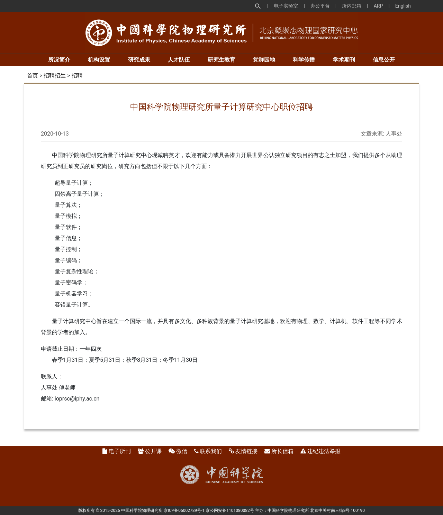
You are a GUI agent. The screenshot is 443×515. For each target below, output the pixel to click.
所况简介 (59, 59)
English (403, 6)
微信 (181, 451)
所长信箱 (282, 451)
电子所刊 (120, 451)
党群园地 (264, 59)
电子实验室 (286, 6)
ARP (378, 6)
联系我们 (211, 451)
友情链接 (246, 451)
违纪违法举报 (324, 451)
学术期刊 (344, 59)
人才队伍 (179, 59)
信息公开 (384, 59)
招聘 (77, 75)
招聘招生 (55, 75)
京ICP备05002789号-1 (184, 510)
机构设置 (99, 59)
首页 (32, 75)
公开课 (153, 451)
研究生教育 (221, 59)
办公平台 (320, 6)
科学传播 (304, 59)
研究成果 (139, 59)
